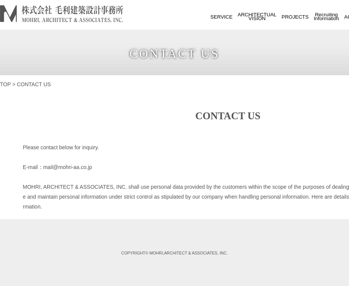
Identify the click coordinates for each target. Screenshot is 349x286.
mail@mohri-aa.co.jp (67, 167)
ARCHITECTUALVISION (257, 16)
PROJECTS (295, 17)
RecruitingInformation (326, 16)
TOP (5, 84)
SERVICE (221, 17)
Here (317, 197)
